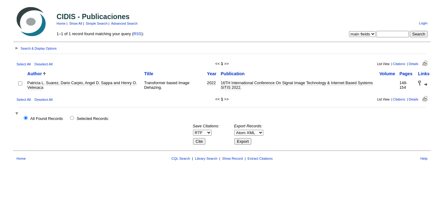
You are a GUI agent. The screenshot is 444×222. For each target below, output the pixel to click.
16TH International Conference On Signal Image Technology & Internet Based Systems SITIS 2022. (297, 85)
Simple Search (97, 23)
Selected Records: (93, 118)
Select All (24, 64)
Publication (233, 73)
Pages (405, 73)
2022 (211, 82)
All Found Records (46, 118)
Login (423, 23)
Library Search (206, 158)
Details (413, 64)
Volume (387, 73)
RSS (138, 33)
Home (61, 23)
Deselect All (43, 64)
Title (148, 73)
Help (423, 158)
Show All (75, 23)
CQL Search (180, 158)
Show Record (232, 158)
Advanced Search (124, 23)
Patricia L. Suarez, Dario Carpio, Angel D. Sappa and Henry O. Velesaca (82, 85)
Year (211, 73)
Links (424, 73)
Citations (399, 64)
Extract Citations (260, 158)
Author (34, 73)
